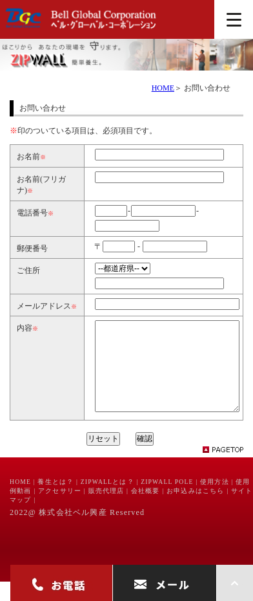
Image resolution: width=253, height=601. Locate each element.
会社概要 (145, 510)
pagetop (228, 469)
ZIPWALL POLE (167, 501)
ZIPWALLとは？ (107, 501)
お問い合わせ (207, 88)
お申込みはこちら (196, 510)
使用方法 (214, 501)
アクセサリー (59, 510)
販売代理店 (106, 510)
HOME (163, 88)
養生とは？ (55, 501)
